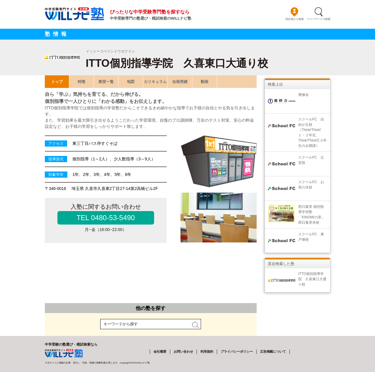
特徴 (81, 81)
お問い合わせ (183, 351)
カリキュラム (155, 81)
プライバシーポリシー (237, 351)
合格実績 (180, 81)
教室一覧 (106, 81)
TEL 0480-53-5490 (105, 218)
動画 (204, 81)
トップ (56, 81)
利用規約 (206, 351)
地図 (130, 81)
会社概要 (160, 351)
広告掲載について (273, 351)
